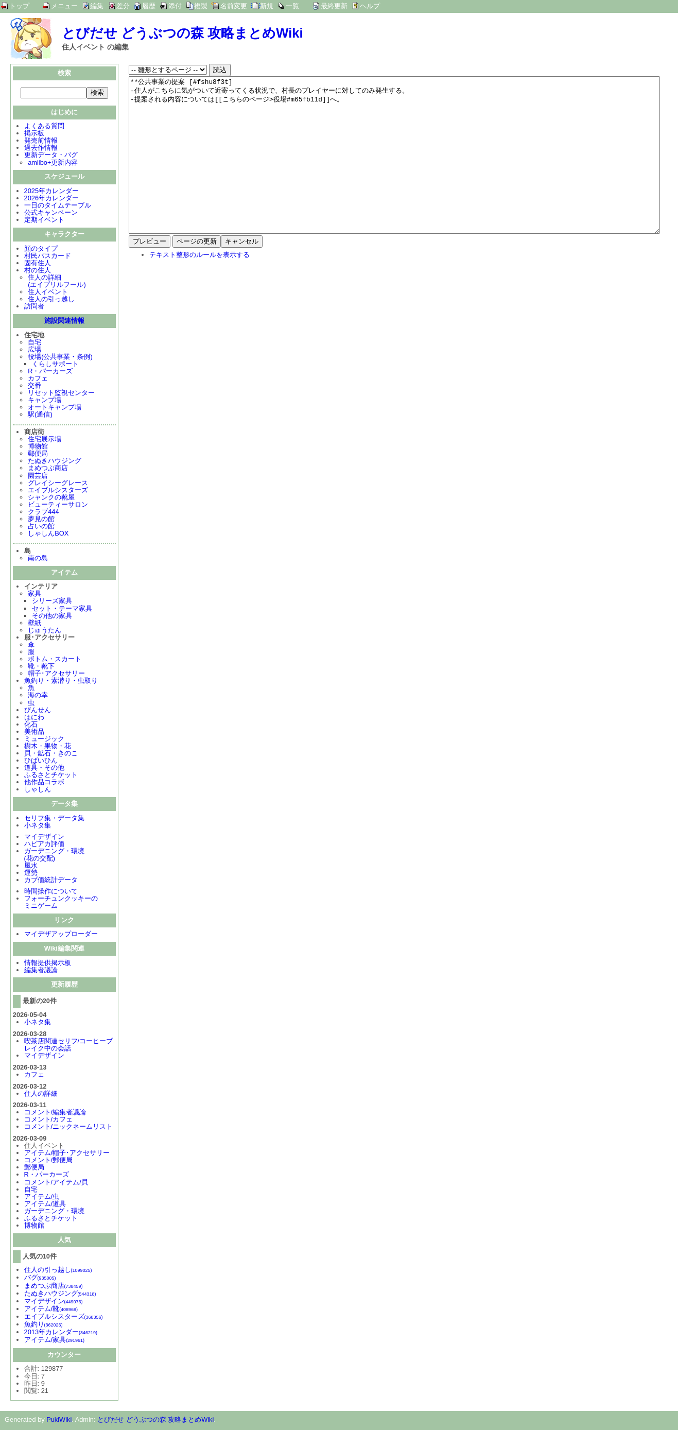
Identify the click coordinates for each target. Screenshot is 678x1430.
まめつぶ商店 (48, 469)
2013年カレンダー (60, 1333)
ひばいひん (41, 761)
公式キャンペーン (51, 213)
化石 (31, 725)
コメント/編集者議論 (55, 1113)
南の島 (38, 559)
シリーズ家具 (52, 602)
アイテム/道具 (45, 1205)
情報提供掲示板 (47, 964)
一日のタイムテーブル (57, 206)
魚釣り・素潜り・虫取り (61, 681)
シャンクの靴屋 (51, 498)
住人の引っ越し (51, 300)
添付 (175, 6)
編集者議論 (41, 971)
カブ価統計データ (51, 881)
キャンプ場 (44, 401)
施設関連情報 (64, 321)
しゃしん (37, 790)
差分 (123, 6)
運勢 (31, 873)
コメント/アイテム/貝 (56, 1183)
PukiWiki (59, 1420)
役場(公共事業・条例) (60, 357)
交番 (34, 386)
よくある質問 (44, 127)
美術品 (34, 732)
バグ (40, 1278)
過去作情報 (41, 148)
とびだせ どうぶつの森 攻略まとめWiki (182, 33)
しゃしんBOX (48, 534)
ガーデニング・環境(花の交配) (54, 855)
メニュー (64, 6)
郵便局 (38, 454)
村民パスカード (47, 257)
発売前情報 (41, 141)
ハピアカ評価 (44, 845)
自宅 (34, 343)
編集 (96, 6)
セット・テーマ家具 (62, 609)
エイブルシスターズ (58, 491)
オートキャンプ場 (54, 408)
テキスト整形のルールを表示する (199, 285)
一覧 (292, 6)
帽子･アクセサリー (56, 674)
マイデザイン (44, 837)
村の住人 (37, 271)
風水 (31, 866)
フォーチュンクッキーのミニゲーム (61, 902)
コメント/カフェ (48, 1120)
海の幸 (38, 696)
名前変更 (233, 6)
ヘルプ (370, 6)
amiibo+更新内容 (53, 163)
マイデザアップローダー (61, 935)
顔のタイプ (41, 249)
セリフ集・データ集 (54, 819)
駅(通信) (40, 415)
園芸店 (38, 476)
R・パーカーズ (50, 372)
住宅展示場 (44, 440)
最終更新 (334, 6)
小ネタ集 (37, 826)
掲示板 (34, 134)
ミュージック (44, 740)
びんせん (37, 711)
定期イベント (44, 221)
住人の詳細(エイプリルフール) (57, 281)
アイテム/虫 (42, 1197)
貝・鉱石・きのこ (51, 754)
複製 (200, 6)
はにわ (34, 718)
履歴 (148, 6)
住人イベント (48, 293)
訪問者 (34, 307)
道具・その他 (44, 768)
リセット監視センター (61, 394)
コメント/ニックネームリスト (68, 1127)
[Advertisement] (215, 366)
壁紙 (34, 624)
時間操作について (51, 892)
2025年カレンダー (51, 192)
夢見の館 (41, 520)
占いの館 (41, 527)
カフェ (38, 379)
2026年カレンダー (51, 199)
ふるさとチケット (51, 776)
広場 (34, 350)
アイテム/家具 (54, 1341)
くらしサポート (55, 365)
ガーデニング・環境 (54, 1212)
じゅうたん (44, 631)
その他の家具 (52, 617)
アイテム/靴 (51, 1310)
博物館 (38, 447)
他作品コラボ (44, 783)
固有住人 (37, 264)
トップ (19, 6)
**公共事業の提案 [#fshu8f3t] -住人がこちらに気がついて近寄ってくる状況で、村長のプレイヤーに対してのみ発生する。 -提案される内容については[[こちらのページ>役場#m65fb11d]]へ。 (394, 170)
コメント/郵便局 (48, 1161)
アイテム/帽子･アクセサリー (67, 1154)
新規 (266, 6)
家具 (34, 594)
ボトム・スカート (54, 660)
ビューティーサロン (58, 505)
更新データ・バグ (51, 156)
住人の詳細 (41, 1094)
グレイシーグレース (58, 484)
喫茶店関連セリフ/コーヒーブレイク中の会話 (68, 1045)
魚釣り (43, 1325)
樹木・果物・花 (47, 747)
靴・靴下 (41, 667)
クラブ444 (43, 512)
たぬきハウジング (54, 462)
